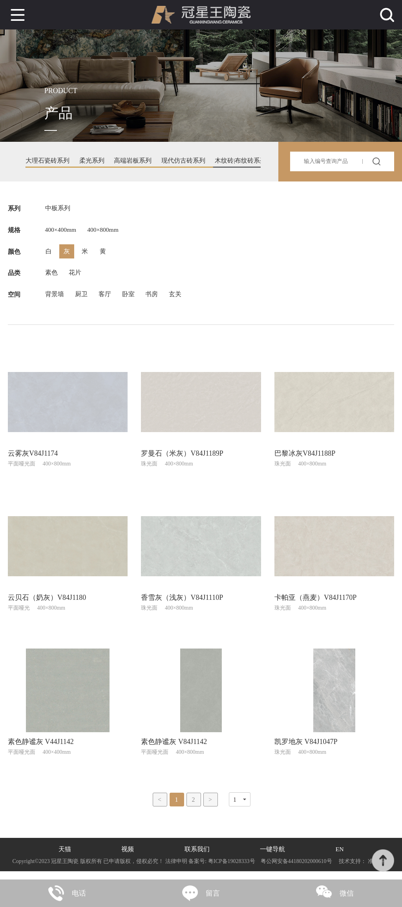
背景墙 (54, 301)
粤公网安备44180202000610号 (296, 869)
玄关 (179, 301)
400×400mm (61, 232)
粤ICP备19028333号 (231, 869)
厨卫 (82, 301)
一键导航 (272, 857)
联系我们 (196, 857)
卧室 (130, 301)
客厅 (106, 301)
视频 (127, 857)
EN (339, 857)
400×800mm (105, 232)
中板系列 (57, 210)
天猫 (64, 857)
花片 (75, 278)
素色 (51, 278)
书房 (155, 301)
